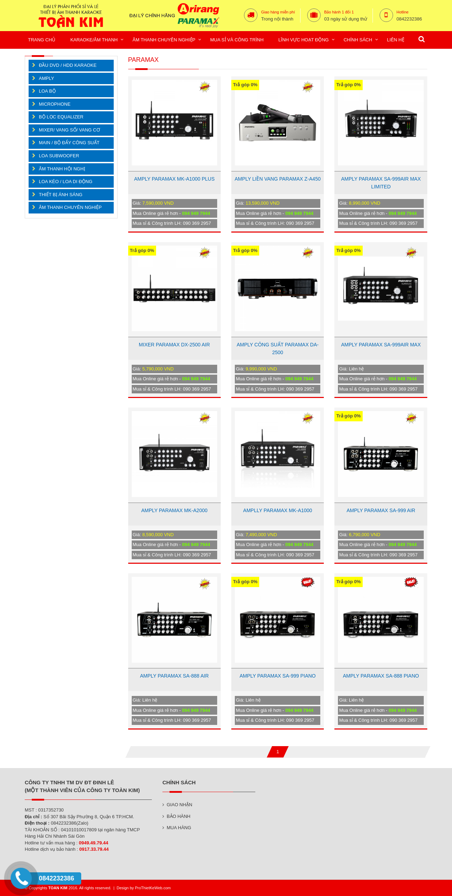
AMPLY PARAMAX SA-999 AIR (380, 510)
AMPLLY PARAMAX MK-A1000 (277, 510)
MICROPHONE (55, 104)
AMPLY (46, 78)
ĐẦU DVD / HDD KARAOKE (67, 65)
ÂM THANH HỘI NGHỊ (62, 168)
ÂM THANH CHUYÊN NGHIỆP (70, 207)
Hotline (403, 12)
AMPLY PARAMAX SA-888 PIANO (381, 676)
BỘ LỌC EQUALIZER (61, 116)
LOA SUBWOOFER (59, 155)
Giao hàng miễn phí (278, 12)
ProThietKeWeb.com (153, 888)
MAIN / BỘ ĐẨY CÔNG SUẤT (69, 142)
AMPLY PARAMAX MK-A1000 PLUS (174, 179)
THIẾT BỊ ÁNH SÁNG (60, 194)
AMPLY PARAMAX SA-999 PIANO (277, 676)
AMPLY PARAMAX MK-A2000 (174, 510)
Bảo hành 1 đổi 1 (339, 12)
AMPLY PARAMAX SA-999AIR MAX (381, 344)
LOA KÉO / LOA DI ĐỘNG (66, 181)
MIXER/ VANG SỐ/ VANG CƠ (69, 130)
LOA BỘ (47, 91)
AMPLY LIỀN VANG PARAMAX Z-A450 (277, 179)
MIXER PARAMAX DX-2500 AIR (174, 344)
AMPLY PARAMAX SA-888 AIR (174, 676)
